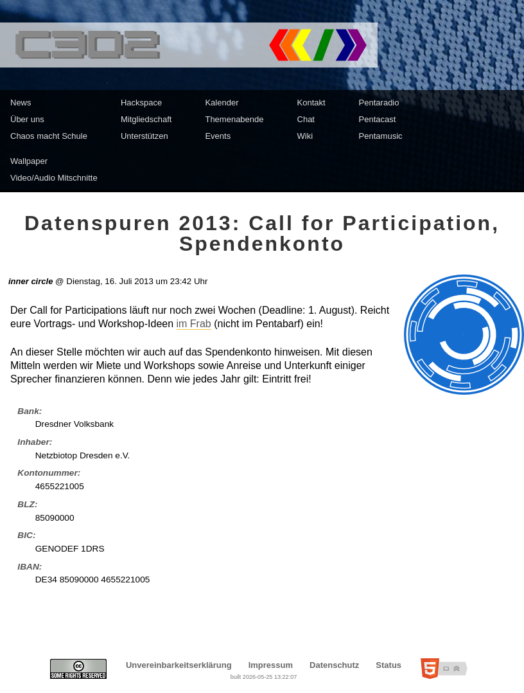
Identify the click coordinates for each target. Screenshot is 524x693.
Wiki (305, 136)
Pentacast (377, 119)
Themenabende (234, 119)
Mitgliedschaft (146, 119)
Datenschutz (334, 665)
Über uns (27, 119)
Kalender (221, 102)
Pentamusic (381, 136)
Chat (306, 119)
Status (388, 665)
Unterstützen (144, 136)
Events (218, 136)
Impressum (271, 665)
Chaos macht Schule (48, 136)
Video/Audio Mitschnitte (54, 178)
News (20, 102)
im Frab (194, 323)
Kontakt (311, 102)
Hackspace (141, 102)
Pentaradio (379, 102)
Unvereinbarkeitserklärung (179, 665)
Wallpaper (29, 161)
